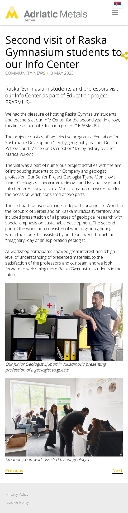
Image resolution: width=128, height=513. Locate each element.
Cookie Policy (17, 502)
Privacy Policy (17, 494)
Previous (14, 470)
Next (117, 470)
